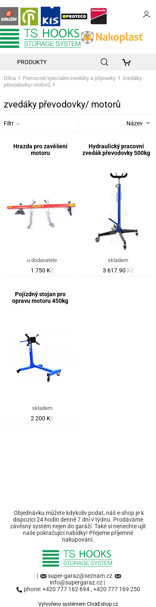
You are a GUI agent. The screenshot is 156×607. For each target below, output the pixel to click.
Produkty (32, 62)
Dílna (10, 78)
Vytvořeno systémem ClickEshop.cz (78, 604)
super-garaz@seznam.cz (81, 575)
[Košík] (128, 62)
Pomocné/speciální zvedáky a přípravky (69, 78)
